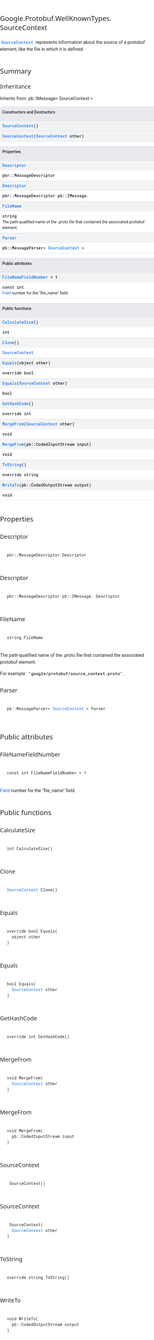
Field (6, 293)
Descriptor (14, 165)
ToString (11, 464)
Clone (8, 342)
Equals (9, 363)
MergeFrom (13, 424)
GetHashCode (15, 403)
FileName (11, 206)
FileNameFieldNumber (25, 277)
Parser (9, 238)
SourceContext (17, 42)
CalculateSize (17, 322)
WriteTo (10, 485)
